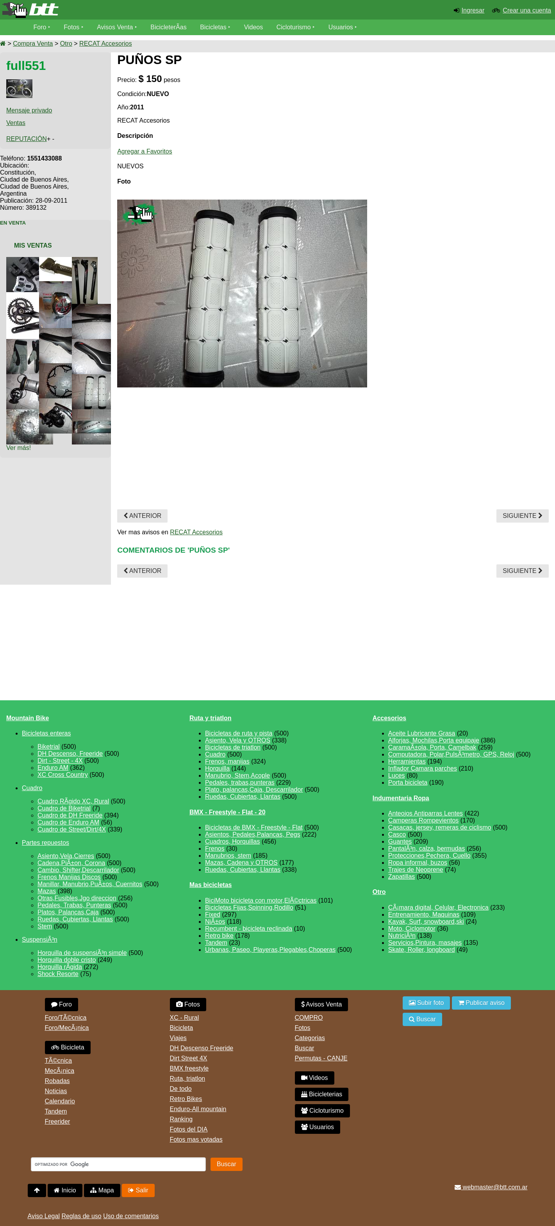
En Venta (13, 223)
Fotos (71, 27)
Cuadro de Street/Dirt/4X (71, 829)
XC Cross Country (62, 774)
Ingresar (473, 10)
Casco (397, 834)
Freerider (57, 1121)
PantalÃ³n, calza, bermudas (426, 848)
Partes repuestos (45, 842)
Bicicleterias (322, 1094)
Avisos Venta (115, 27)
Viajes (178, 1038)
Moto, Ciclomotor (411, 928)
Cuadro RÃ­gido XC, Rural (73, 801)
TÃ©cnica (58, 1060)
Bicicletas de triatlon (233, 747)
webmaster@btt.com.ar (491, 1187)
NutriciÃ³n (402, 935)
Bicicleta (67, 1047)
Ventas (15, 123)
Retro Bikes (186, 1099)
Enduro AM (52, 767)
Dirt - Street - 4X (60, 760)
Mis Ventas (33, 245)
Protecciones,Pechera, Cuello (429, 855)
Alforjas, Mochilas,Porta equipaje (433, 740)
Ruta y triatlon (210, 718)
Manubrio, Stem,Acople (237, 775)
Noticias (56, 1091)
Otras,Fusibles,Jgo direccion (76, 898)
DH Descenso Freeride (202, 1048)
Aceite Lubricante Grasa (421, 733)
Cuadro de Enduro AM (68, 822)
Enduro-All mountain (198, 1109)
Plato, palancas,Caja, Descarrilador (254, 789)
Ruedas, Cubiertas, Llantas (75, 919)
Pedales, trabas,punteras (240, 782)
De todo (181, 1088)
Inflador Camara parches (422, 768)
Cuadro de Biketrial (64, 808)
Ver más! (18, 447)
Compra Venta (33, 43)
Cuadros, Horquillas (232, 841)
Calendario (60, 1101)
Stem (44, 926)
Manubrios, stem (228, 855)
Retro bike (219, 935)
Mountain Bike (27, 718)
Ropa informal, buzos (417, 862)
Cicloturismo (294, 27)
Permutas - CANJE (321, 1058)
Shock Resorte (58, 974)
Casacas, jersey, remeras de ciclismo (439, 827)
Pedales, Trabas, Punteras (74, 905)
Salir (138, 1190)
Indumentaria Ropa (401, 798)
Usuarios (340, 27)
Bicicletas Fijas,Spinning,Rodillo (249, 907)
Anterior (142, 515)
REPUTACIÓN (26, 139)
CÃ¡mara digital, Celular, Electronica (438, 907)
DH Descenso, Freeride (70, 753)
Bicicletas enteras (46, 733)
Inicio (65, 1190)
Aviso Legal (44, 1216)
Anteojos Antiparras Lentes (425, 813)
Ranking (181, 1119)
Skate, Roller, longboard (421, 949)
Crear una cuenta (527, 10)
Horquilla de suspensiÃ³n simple (82, 952)
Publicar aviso (481, 1002)
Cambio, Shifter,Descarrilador (78, 870)
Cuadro (32, 788)
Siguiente (523, 515)
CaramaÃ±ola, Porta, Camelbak (432, 747)
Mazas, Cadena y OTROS (241, 862)
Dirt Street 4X (188, 1058)
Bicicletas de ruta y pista (239, 733)
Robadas (57, 1081)
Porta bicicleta (408, 782)
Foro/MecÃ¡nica (67, 1027)
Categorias (310, 1038)
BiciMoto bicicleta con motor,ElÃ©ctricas (261, 900)
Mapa (102, 1190)
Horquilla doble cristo (66, 960)
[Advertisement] (483, 122)
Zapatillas (401, 876)
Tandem (216, 942)
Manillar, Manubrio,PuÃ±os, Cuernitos (89, 884)
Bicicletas (214, 27)
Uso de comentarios (131, 1216)
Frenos (215, 848)
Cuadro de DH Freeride (69, 815)
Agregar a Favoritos (144, 151)
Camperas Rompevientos (423, 820)
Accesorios (389, 718)
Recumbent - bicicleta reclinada (248, 928)
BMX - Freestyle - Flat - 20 (227, 812)
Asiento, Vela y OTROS (237, 740)
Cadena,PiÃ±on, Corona (71, 863)
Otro (66, 43)
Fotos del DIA (189, 1129)
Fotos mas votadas (196, 1139)
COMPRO (309, 1017)
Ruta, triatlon (187, 1078)
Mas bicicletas (210, 885)
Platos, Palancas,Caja (68, 912)
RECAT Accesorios (105, 43)
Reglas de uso (81, 1216)
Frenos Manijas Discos (69, 877)
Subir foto (426, 1002)
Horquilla (217, 768)
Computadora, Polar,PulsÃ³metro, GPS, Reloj (451, 754)
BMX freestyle (189, 1068)
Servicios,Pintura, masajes (425, 942)
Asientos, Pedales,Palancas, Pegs (252, 834)
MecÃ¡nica (60, 1070)
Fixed (212, 914)
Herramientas (407, 761)
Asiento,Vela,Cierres (65, 856)
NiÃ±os (215, 921)
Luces (396, 775)
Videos (253, 27)
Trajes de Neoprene (415, 869)
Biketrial (48, 746)
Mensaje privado (29, 110)
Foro (40, 27)
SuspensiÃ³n (39, 939)
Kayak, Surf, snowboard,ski (426, 921)
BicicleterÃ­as (168, 27)
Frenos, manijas (227, 761)
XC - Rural (184, 1017)
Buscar (304, 1048)
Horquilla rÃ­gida (59, 967)
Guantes (400, 841)
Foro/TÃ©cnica (66, 1017)
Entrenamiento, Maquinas (423, 914)
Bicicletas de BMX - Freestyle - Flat (254, 827)
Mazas (46, 891)
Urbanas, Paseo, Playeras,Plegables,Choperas (270, 949)
